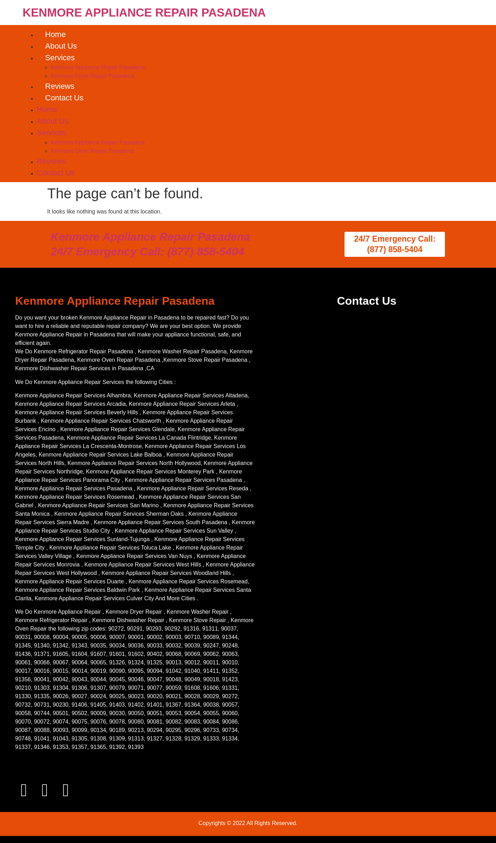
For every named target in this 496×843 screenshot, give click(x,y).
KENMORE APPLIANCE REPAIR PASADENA (144, 12)
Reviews (59, 86)
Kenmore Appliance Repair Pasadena (98, 67)
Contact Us (64, 97)
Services (60, 57)
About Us (61, 46)
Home (55, 34)
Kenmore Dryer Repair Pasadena (92, 76)
